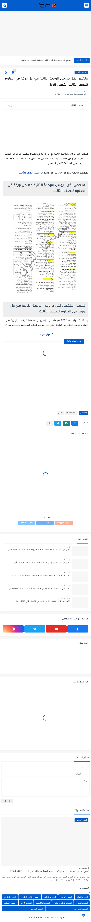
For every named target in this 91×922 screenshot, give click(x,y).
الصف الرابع (26, 903)
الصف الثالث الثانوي (30, 897)
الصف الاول (82, 897)
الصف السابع (10, 903)
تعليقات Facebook (45, 523)
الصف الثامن (10, 897)
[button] (74, 423)
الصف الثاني (82, 903)
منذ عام (65, 547)
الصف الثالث (81, 72)
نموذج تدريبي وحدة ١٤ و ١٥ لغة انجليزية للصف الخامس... (46, 60)
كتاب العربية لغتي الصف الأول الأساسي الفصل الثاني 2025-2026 (43, 602)
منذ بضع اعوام (82, 868)
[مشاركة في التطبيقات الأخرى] (49, 423)
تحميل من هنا (45, 334)
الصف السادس (81, 909)
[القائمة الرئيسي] (86, 5)
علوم (60, 413)
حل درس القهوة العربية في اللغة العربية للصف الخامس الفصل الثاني (41, 576)
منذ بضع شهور (63, 598)
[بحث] (4, 5)
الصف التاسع (66, 897)
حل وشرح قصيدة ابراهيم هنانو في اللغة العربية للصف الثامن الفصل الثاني (39, 589)
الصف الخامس (43, 903)
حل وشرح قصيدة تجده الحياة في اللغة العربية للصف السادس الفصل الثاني (39, 550)
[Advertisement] (45, 34)
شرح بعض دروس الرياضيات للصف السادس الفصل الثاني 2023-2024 (50, 871)
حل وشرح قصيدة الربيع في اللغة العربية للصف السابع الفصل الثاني (42, 563)
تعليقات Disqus (27, 523)
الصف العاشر (37, 909)
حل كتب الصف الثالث (31, 173)
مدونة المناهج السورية (35, 918)
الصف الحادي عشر (63, 903)
